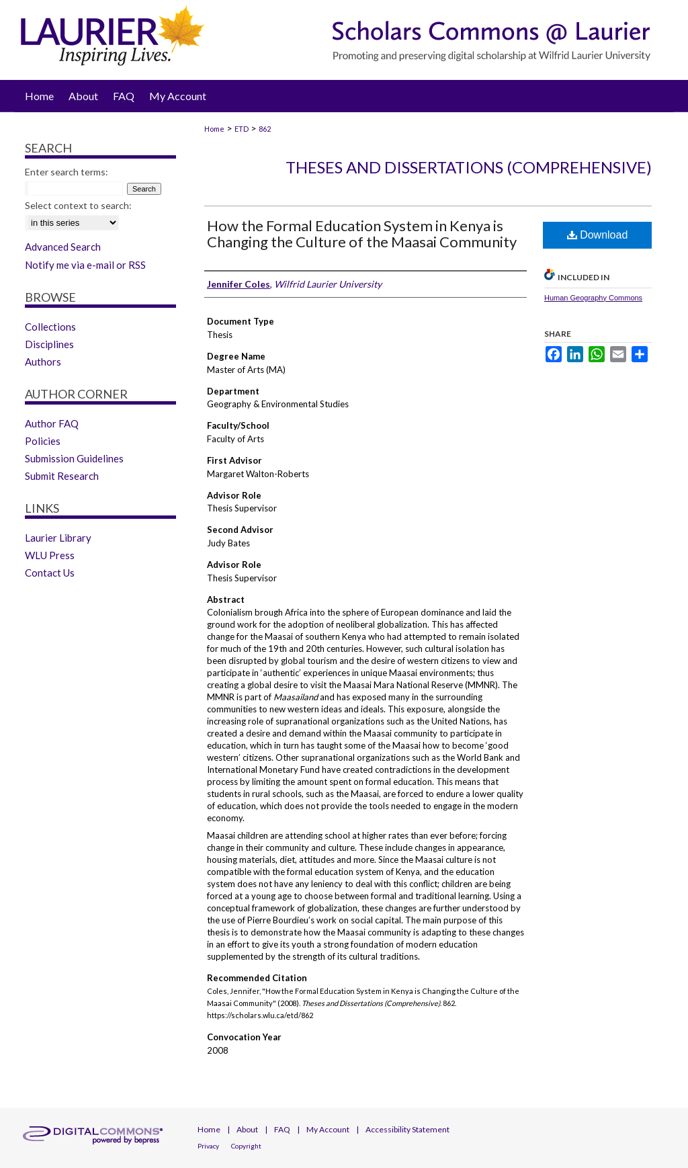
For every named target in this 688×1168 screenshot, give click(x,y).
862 (265, 128)
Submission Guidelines (74, 458)
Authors (43, 362)
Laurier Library (58, 538)
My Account (327, 1129)
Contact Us (50, 573)
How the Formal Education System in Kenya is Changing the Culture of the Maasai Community (362, 233)
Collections (50, 327)
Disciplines (49, 344)
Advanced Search (63, 247)
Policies (42, 441)
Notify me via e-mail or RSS (85, 265)
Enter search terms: (66, 171)
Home (214, 128)
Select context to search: (78, 205)
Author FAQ (52, 423)
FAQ (282, 1129)
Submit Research (62, 476)
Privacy (208, 1146)
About (247, 1129)
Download (597, 235)
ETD (241, 128)
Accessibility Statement (407, 1129)
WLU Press (50, 555)
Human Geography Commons (593, 298)
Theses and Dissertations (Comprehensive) (469, 167)
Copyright (246, 1146)
